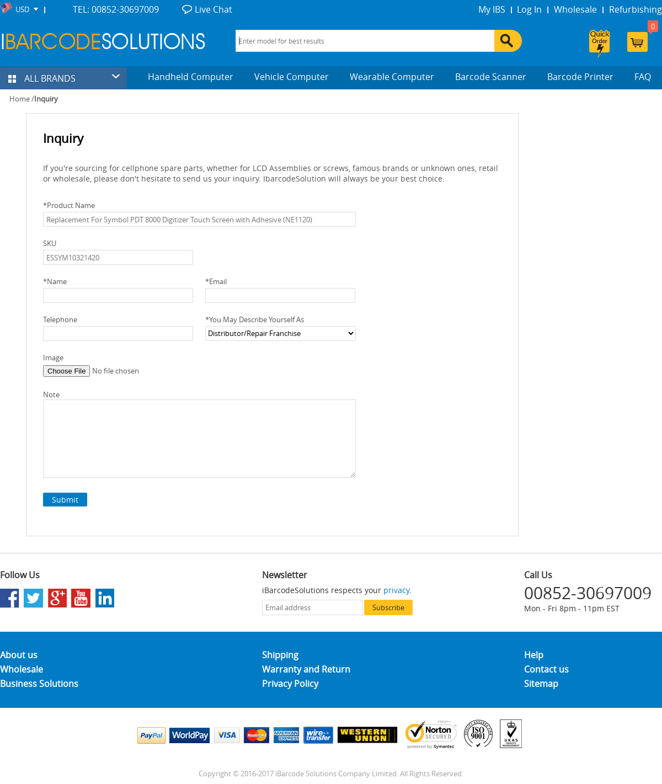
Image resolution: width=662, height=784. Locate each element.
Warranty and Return (306, 669)
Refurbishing (635, 9)
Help (533, 655)
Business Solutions (39, 684)
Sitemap (541, 684)
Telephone (60, 319)
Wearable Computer (392, 77)
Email (216, 281)
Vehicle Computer (291, 77)
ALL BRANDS (42, 78)
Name (55, 281)
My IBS (491, 9)
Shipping (280, 655)
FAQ (642, 77)
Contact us (546, 669)
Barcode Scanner (490, 77)
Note (51, 394)
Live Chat (213, 9)
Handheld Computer (190, 77)
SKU (49, 243)
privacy (396, 590)
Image (53, 357)
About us (19, 655)
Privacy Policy (290, 684)
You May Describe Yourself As (254, 319)
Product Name (69, 205)
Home (19, 99)
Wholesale (575, 9)
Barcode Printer (580, 77)
